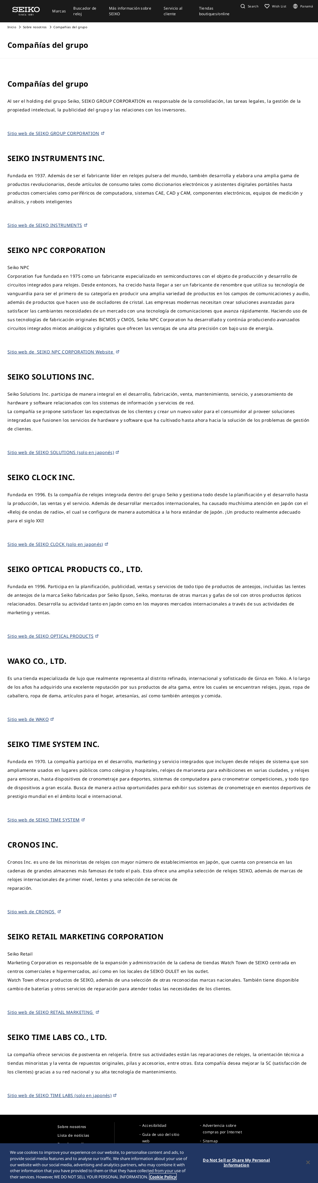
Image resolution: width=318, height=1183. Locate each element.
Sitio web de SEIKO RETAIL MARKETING (53, 1012)
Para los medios (72, 1144)
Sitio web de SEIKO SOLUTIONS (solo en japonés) (63, 452)
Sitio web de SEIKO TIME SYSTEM (46, 820)
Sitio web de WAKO (30, 719)
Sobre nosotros (35, 27)
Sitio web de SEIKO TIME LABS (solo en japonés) (62, 1095)
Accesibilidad (154, 1125)
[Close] (308, 1163)
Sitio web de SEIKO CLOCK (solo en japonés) (58, 544)
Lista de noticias (73, 1135)
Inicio (11, 27)
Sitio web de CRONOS (34, 912)
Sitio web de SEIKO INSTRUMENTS (47, 225)
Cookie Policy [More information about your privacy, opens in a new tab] (163, 1178)
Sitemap (210, 1141)
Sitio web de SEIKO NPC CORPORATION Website (63, 352)
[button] (248, 6)
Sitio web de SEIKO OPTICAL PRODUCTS (53, 636)
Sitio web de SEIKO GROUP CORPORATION (56, 133)
